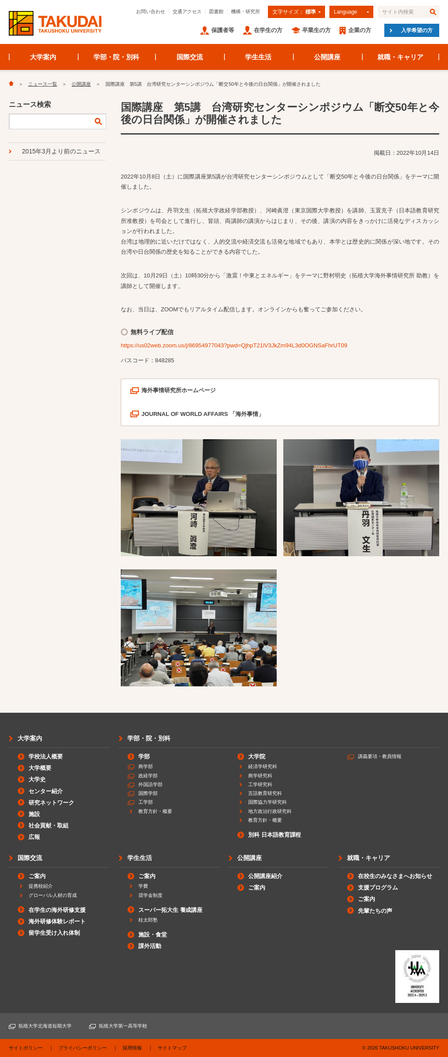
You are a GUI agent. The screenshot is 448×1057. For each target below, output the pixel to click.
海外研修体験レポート (57, 921)
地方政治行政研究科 (270, 811)
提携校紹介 (41, 886)
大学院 (256, 756)
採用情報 (132, 1047)
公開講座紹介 (265, 876)
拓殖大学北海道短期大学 (45, 1025)
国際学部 (148, 793)
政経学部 (148, 775)
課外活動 (149, 946)
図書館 (216, 11)
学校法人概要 (46, 756)
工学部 (145, 802)
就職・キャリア (400, 57)
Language (345, 12)
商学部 (145, 766)
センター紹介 (46, 791)
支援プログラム (378, 887)
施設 (34, 814)
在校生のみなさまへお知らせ (395, 876)
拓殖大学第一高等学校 (123, 1025)
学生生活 (258, 57)
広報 (34, 837)
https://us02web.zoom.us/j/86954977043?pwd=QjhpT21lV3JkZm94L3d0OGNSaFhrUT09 (234, 345)
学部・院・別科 (117, 57)
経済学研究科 (262, 766)
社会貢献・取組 (49, 825)
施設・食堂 (152, 934)
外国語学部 (150, 784)
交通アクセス (187, 11)
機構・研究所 (245, 11)
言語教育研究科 (265, 793)
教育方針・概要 (155, 811)
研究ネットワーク (51, 802)
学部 (144, 756)
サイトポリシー (26, 1047)
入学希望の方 (417, 30)
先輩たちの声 (375, 911)
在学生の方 (268, 30)
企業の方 (359, 30)
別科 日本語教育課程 (274, 834)
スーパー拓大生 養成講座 (170, 910)
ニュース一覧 (42, 84)
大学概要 (40, 768)
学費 (143, 886)
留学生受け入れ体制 (54, 932)
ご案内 (37, 876)
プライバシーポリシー (82, 1047)
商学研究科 (260, 775)
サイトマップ (172, 1047)
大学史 (37, 779)
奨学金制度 (150, 895)
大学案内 (43, 57)
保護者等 (222, 30)
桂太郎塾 (148, 919)
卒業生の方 (316, 30)
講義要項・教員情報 (379, 756)
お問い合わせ (150, 11)
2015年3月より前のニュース (61, 151)
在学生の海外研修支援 (57, 910)
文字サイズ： (294, 12)
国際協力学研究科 (267, 802)
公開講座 (327, 57)
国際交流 (190, 57)
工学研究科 (260, 784)
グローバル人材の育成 (53, 895)
